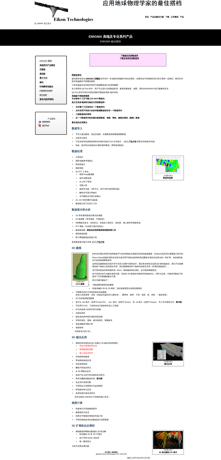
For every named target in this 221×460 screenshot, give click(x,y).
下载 (167, 17)
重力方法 (43, 78)
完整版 (42, 69)
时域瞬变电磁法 (46, 86)
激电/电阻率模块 (47, 99)
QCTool (45, 125)
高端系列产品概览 (47, 65)
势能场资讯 (76, 75)
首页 (147, 17)
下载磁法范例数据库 (129, 56)
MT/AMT (43, 95)
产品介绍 (132, 141)
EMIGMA (46, 122)
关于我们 (108, 452)
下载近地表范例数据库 (129, 58)
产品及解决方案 (157, 17)
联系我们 (115, 452)
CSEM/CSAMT (46, 91)
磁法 (41, 82)
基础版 (42, 74)
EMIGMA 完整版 (93, 79)
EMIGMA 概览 (46, 61)
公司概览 (174, 17)
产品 (182, 17)
